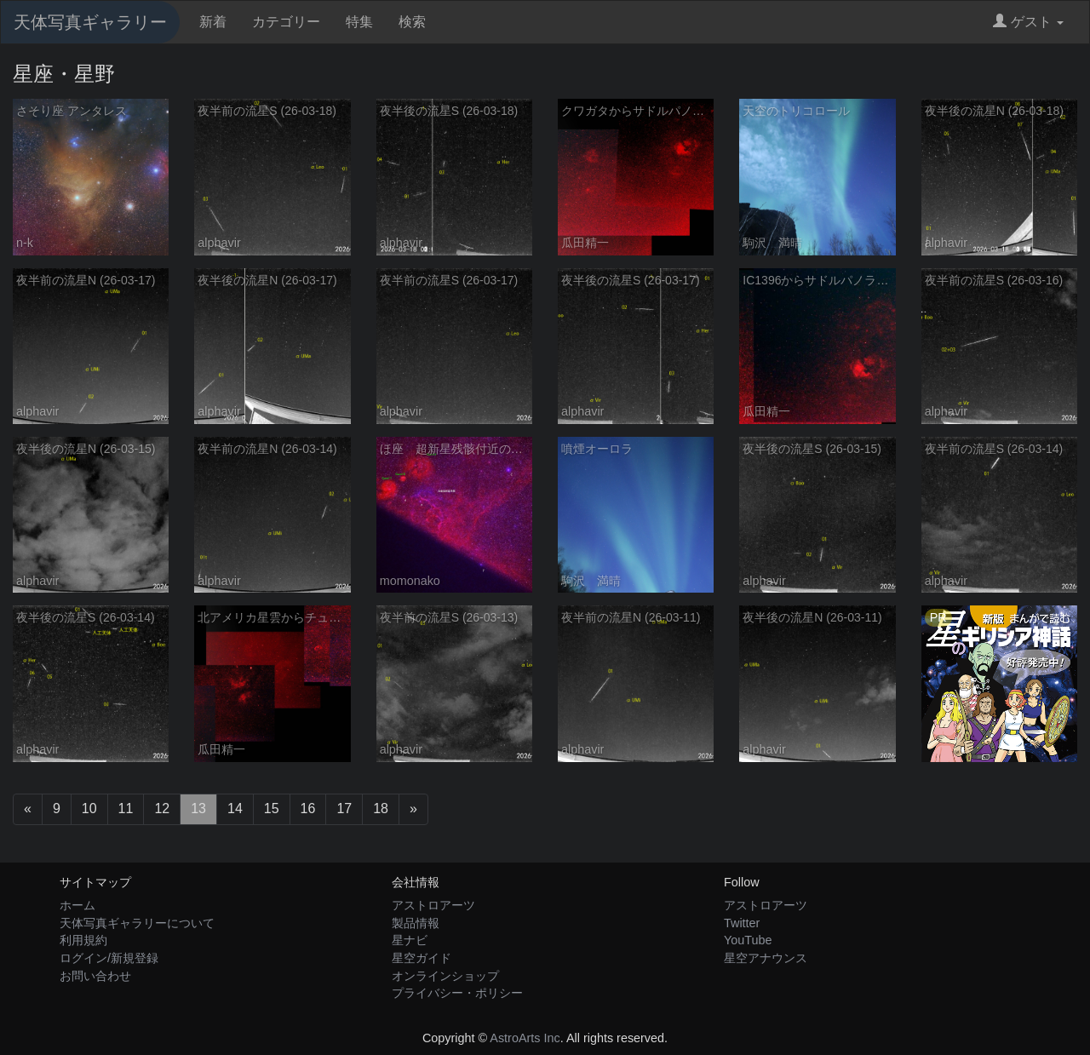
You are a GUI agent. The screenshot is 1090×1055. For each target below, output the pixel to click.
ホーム (77, 905)
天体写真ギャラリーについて (137, 923)
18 (380, 808)
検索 (412, 21)
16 (308, 808)
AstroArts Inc (524, 1038)
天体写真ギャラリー (90, 22)
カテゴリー (286, 21)
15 (271, 808)
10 (89, 808)
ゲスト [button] (1028, 21)
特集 (359, 21)
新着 (213, 21)
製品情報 (415, 923)
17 (344, 808)
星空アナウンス (765, 958)
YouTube (748, 940)
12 (161, 808)
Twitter (742, 923)
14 (235, 808)
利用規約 (83, 940)
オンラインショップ (445, 976)
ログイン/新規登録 (109, 958)
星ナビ (409, 940)
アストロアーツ (433, 905)
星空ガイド (421, 958)
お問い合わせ (95, 976)
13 (198, 808)
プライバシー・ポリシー (457, 993)
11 (126, 808)
